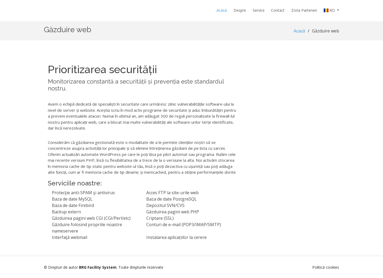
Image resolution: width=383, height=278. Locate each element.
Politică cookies (325, 267)
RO (330, 10)
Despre (240, 10)
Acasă (222, 10)
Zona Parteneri (304, 10)
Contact (278, 10)
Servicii (258, 10)
